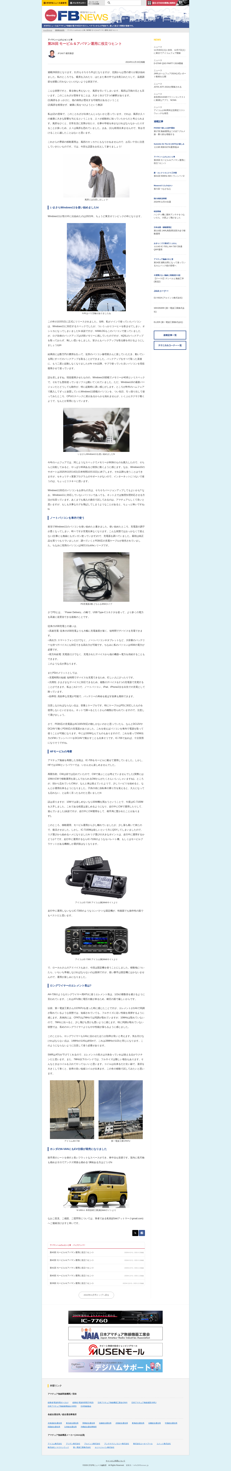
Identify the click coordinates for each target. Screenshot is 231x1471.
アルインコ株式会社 (92, 1444)
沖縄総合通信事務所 (89, 1427)
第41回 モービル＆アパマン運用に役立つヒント (72, 1268)
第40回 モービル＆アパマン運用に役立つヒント (72, 1275)
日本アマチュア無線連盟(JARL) (143, 1402)
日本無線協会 (86, 1406)
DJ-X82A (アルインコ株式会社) (168, 298)
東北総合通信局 (72, 1423)
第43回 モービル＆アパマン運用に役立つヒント (72, 1252)
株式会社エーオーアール (143, 1444)
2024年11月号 (59, 30)
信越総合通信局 (105, 1423)
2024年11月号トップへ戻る (96, 1295)
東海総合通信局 (138, 1423)
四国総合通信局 (54, 1427)
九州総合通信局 (70, 1427)
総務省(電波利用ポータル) (58, 1402)
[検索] (122, 3)
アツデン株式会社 (73, 1444)
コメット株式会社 (164, 1444)
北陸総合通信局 (122, 1423)
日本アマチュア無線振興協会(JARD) (62, 1406)
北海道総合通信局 (55, 1423)
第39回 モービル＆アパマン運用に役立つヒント (72, 1283)
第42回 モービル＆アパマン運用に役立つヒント (72, 1260)
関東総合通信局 (88, 1423)
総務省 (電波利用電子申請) (83, 1402)
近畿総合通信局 (154, 1423)
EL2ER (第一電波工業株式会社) (168, 322)
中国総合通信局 (171, 1423)
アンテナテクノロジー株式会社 (116, 1444)
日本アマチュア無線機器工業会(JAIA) (112, 1402)
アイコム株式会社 (55, 1444)
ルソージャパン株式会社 (104, 1447)
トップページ (47, 30)
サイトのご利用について (115, 1461)
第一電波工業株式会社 (82, 1447)
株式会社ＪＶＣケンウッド (58, 1447)
